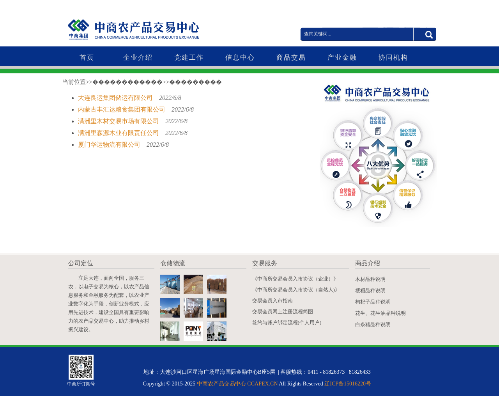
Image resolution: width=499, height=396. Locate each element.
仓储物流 (172, 263)
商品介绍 (367, 263)
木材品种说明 (370, 279)
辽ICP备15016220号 (347, 384)
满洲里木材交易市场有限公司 (119, 121)
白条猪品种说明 (373, 324)
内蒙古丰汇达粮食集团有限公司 (122, 109)
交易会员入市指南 (272, 301)
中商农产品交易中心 (150, 24)
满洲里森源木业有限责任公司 (119, 133)
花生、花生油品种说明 (380, 313)
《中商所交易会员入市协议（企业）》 (295, 279)
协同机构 (393, 57)
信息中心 (240, 57)
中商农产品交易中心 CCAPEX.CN (237, 384)
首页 (87, 57)
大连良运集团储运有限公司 (116, 97)
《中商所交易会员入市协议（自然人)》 (296, 290)
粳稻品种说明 (370, 290)
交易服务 (264, 263)
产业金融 (342, 57)
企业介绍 (138, 57)
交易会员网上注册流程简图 (282, 311)
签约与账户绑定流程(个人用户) (287, 322)
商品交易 (291, 57)
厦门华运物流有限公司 (110, 144)
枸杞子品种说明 (373, 302)
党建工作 (189, 57)
